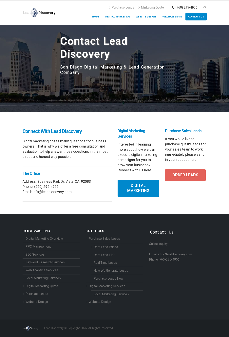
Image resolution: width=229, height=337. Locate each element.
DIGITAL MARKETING (138, 188)
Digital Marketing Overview (44, 238)
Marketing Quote (151, 7)
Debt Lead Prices (106, 247)
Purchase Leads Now (108, 278)
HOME (96, 16)
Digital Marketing (117, 16)
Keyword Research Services (45, 262)
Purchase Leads (121, 7)
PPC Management (38, 246)
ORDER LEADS (185, 175)
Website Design (146, 16)
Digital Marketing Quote (42, 286)
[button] (205, 7)
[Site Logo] (39, 13)
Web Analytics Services (42, 270)
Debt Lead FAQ (104, 255)
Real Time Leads (105, 263)
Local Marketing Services (43, 278)
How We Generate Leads (111, 270)
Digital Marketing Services (107, 286)
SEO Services (35, 254)
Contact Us (196, 16)
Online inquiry (158, 244)
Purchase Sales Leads (104, 238)
